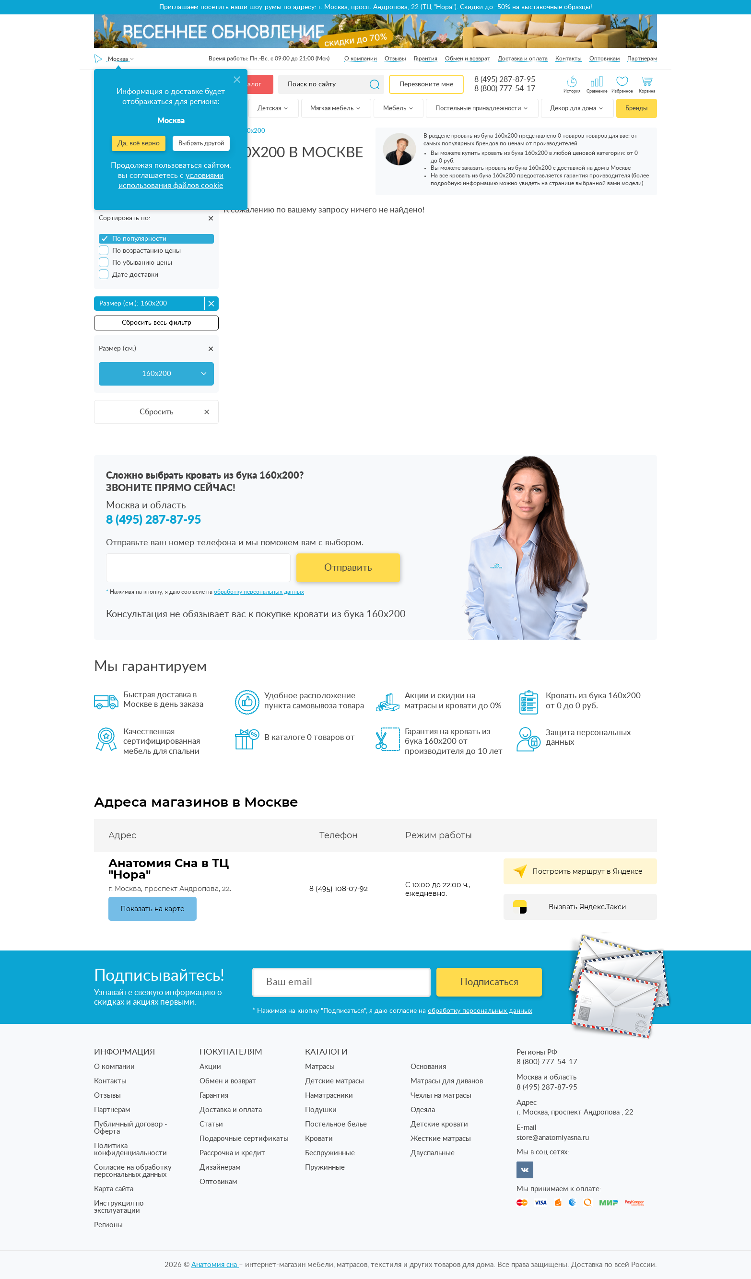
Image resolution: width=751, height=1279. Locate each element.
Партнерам (642, 58)
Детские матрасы (334, 1081)
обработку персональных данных (259, 592)
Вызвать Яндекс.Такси (587, 907)
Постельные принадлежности (482, 109)
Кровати (319, 1138)
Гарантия (425, 58)
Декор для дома (577, 109)
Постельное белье (336, 1124)
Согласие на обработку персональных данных (133, 1171)
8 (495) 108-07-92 (338, 888)
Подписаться (489, 982)
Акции (210, 1066)
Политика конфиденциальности (130, 1149)
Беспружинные (330, 1153)
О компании (360, 58)
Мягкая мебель (336, 109)
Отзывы (395, 58)
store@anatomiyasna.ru (552, 1137)
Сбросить (175, 412)
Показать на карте (152, 908)
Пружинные (325, 1167)
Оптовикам (604, 58)
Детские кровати (439, 1124)
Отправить (348, 568)
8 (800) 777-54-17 (504, 89)
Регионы (108, 1225)
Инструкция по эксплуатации (119, 1207)
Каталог (248, 84)
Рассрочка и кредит (232, 1153)
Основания (428, 1066)
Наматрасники (329, 1095)
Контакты (568, 58)
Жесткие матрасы (441, 1138)
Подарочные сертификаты (244, 1138)
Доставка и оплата (523, 58)
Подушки (321, 1110)
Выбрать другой (201, 144)
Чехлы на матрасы (441, 1095)
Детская (273, 109)
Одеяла (423, 1110)
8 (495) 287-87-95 (504, 79)
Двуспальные (433, 1153)
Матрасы (320, 1066)
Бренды (636, 109)
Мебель (398, 109)
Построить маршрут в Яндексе (587, 871)
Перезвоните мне (426, 84)
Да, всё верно (138, 143)
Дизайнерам (220, 1167)
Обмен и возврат (467, 58)
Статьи (211, 1124)
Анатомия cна (215, 1264)
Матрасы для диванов (447, 1081)
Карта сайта (113, 1189)
